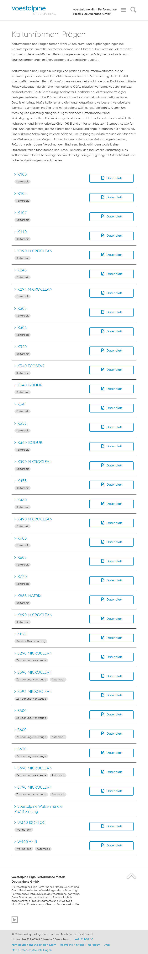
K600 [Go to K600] (22, 538)
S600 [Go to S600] (22, 729)
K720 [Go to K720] (22, 576)
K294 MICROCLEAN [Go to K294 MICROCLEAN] (35, 289)
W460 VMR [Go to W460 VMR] (27, 841)
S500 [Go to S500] (22, 710)
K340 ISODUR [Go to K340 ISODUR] (30, 384)
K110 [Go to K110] (22, 231)
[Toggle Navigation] (123, 10)
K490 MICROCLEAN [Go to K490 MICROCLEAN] (35, 519)
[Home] (37, 10)
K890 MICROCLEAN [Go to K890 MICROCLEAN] (35, 614)
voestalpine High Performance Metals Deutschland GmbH (95, 11)
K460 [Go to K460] (22, 499)
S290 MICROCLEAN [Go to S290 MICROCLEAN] (35, 653)
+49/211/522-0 (84, 939)
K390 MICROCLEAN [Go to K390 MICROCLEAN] (35, 461)
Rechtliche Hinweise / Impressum (80, 944)
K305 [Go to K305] (22, 308)
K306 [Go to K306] (22, 327)
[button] (111, 178)
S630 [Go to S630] (22, 748)
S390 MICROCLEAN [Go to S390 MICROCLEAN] (35, 672)
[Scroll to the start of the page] (131, 876)
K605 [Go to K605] (22, 557)
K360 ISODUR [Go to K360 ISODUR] (30, 442)
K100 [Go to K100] (22, 174)
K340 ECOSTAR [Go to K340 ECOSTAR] (31, 365)
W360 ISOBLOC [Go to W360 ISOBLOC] (31, 822)
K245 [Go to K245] (22, 270)
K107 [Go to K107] (22, 212)
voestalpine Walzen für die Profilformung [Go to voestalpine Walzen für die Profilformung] (38, 809)
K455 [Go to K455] (22, 480)
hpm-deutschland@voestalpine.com (34, 944)
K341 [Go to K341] (22, 404)
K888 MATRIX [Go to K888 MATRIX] (29, 595)
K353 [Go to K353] (22, 423)
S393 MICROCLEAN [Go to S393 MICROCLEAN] (35, 691)
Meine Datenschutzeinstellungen (32, 950)
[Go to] (15, 919)
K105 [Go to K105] (22, 193)
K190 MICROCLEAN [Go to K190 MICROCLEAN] (35, 250)
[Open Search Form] (132, 11)
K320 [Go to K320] (22, 346)
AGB (107, 944)
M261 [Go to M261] (23, 633)
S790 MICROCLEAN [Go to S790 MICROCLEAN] (35, 787)
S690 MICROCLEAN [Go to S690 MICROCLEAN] (35, 768)
